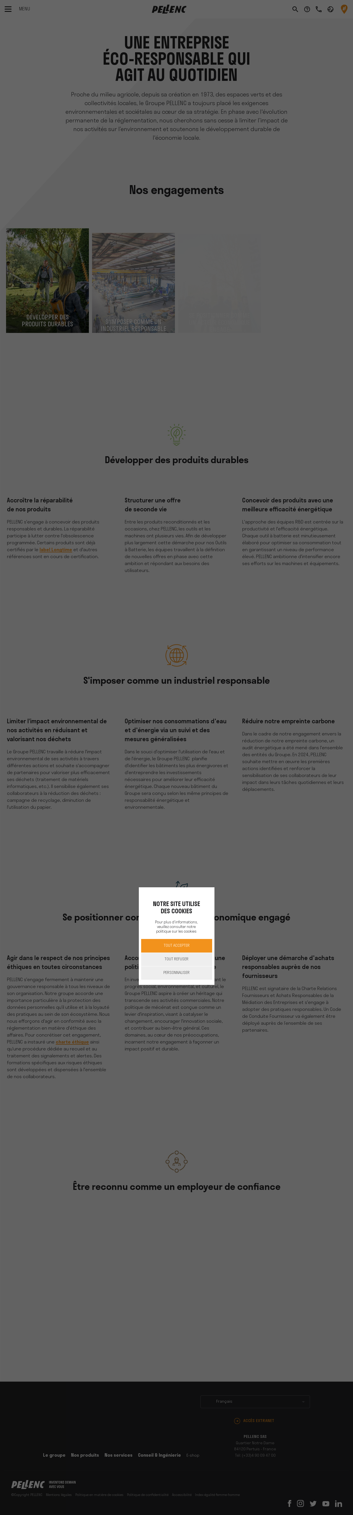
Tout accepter (177, 946)
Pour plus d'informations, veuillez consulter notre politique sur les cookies (176, 926)
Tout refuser (176, 959)
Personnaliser (176, 973)
